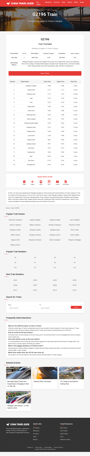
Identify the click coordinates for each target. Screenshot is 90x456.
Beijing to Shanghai (35, 220)
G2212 (35, 294)
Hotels (82, 2)
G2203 (35, 283)
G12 (55, 270)
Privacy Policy (38, 451)
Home (8, 208)
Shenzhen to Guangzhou (15, 220)
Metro (76, 2)
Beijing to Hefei (15, 242)
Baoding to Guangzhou (55, 226)
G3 (35, 260)
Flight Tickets (64, 438)
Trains (63, 2)
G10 (15, 270)
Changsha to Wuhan (35, 231)
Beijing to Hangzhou (35, 226)
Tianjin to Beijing (74, 236)
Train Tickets (63, 435)
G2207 (35, 289)
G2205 (74, 283)
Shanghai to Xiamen (15, 231)
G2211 (15, 294)
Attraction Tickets (65, 443)
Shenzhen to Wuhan (74, 226)
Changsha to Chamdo (35, 236)
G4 (55, 260)
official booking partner (37, 339)
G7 (35, 265)
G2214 (74, 294)
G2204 (55, 283)
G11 (35, 270)
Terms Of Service (58, 451)
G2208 (55, 289)
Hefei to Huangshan (54, 242)
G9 (74, 265)
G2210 (74, 289)
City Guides (36, 432)
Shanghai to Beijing (54, 220)
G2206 (15, 289)
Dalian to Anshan (15, 236)
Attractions (48, 2)
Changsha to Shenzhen (35, 242)
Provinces (57, 2)
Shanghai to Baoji (55, 231)
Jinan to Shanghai (75, 220)
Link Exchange (48, 451)
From (23, 311)
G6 (15, 265)
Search (76, 311)
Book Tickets (45, 73)
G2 (15, 260)
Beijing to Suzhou (15, 247)
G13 (74, 270)
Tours (61, 441)
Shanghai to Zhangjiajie (74, 242)
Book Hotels (63, 432)
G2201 (15, 283)
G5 (74, 260)
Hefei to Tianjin (74, 231)
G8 (55, 265)
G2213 (55, 294)
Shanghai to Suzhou (54, 236)
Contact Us (30, 451)
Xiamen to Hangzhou (15, 226)
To (54, 311)
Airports (70, 2)
